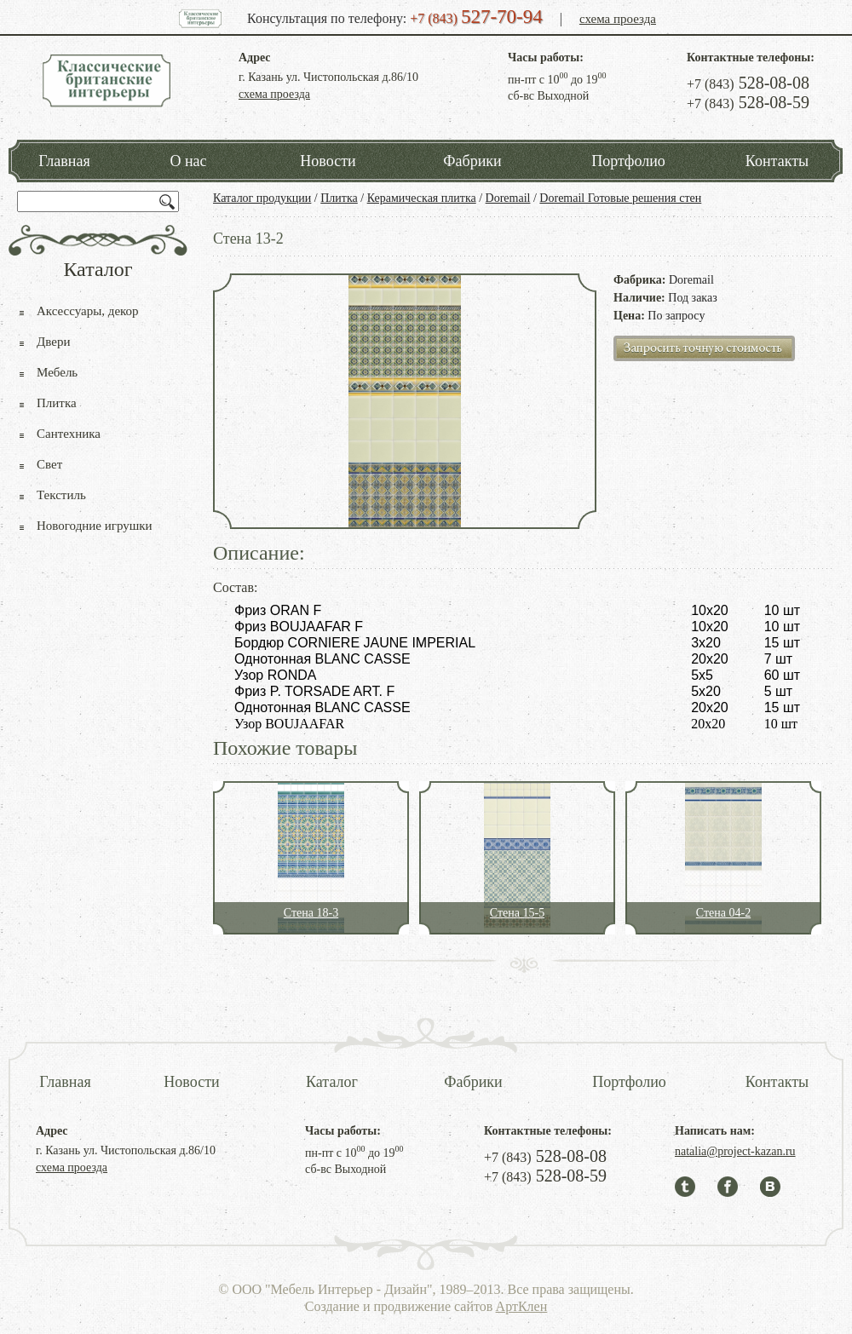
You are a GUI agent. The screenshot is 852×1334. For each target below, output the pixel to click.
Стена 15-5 (517, 912)
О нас (188, 161)
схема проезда (617, 19)
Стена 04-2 (723, 912)
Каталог (332, 1081)
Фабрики (472, 161)
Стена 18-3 (311, 912)
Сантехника (69, 433)
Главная (63, 161)
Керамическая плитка (421, 198)
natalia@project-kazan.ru (735, 1151)
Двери (53, 341)
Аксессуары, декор (88, 311)
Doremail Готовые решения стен (620, 198)
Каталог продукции (262, 198)
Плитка (339, 198)
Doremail (508, 198)
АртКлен (522, 1306)
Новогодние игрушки (95, 525)
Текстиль (61, 495)
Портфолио (628, 161)
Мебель (57, 372)
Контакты (777, 161)
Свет (49, 464)
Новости (327, 161)
